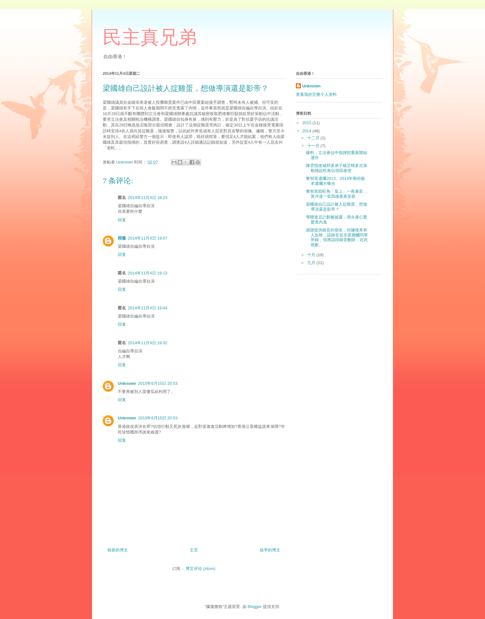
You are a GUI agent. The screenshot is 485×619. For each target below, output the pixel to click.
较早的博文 (270, 550)
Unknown (127, 383)
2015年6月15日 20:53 (158, 383)
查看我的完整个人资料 (316, 94)
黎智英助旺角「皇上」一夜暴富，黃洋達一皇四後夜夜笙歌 (336, 194)
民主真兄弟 (150, 37)
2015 (307, 122)
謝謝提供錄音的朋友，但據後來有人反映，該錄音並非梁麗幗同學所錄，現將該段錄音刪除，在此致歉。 (337, 237)
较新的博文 (117, 550)
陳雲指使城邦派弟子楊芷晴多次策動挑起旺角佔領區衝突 (336, 168)
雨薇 (122, 238)
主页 (194, 550)
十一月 (314, 145)
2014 (307, 131)
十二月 (314, 137)
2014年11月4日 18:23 (147, 197)
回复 (122, 220)
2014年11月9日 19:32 (147, 342)
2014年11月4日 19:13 (147, 273)
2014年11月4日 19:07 (147, 238)
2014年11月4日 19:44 (147, 308)
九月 (312, 262)
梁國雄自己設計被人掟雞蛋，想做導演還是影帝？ (336, 207)
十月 (312, 254)
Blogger (255, 606)
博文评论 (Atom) (200, 568)
